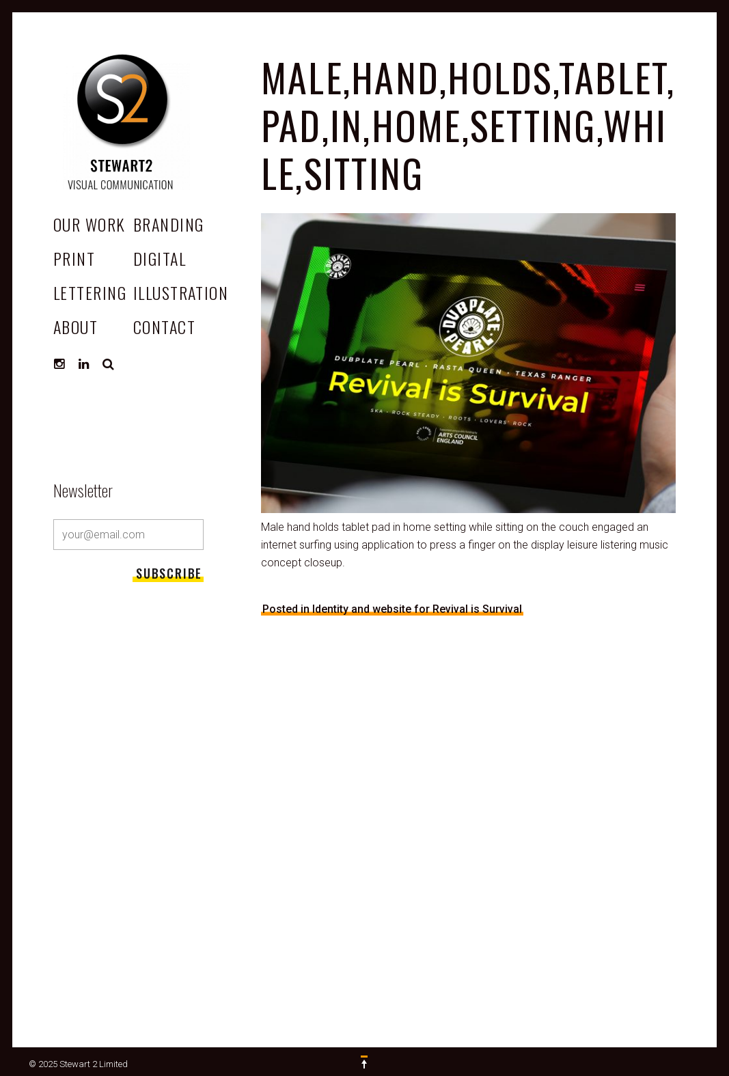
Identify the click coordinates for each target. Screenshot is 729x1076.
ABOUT (75, 326)
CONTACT (164, 326)
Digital (159, 258)
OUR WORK (89, 224)
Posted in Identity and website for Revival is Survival (392, 609)
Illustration (180, 292)
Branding (168, 224)
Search (109, 364)
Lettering (89, 292)
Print (74, 258)
